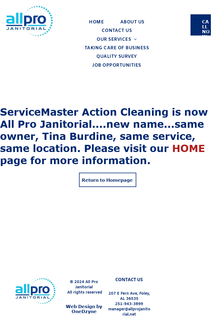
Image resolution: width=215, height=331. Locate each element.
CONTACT (125, 279)
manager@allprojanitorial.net (129, 312)
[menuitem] (96, 22)
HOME (188, 148)
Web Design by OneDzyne (84, 309)
